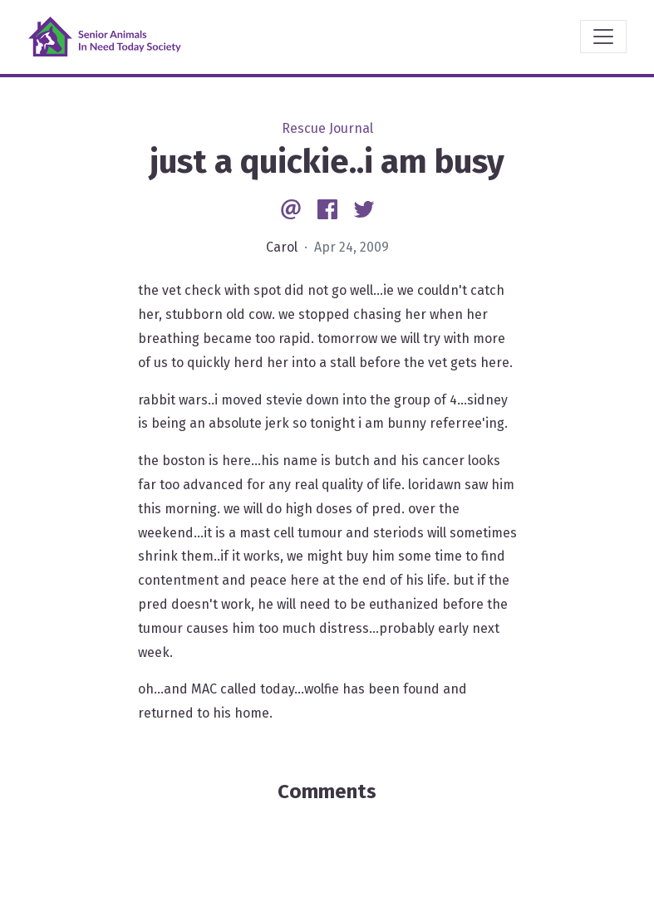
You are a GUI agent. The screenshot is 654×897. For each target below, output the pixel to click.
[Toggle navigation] (603, 36)
